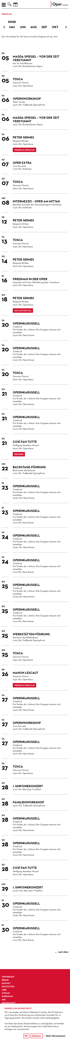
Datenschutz (8, 1003)
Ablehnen (36, 1036)
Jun (23, 27)
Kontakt (6, 983)
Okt (55, 27)
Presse (5, 980)
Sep (44, 27)
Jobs (4, 990)
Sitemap (6, 993)
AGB (3, 1000)
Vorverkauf (8, 977)
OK (26, 1036)
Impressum (7, 996)
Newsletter (8, 987)
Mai (12, 27)
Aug (33, 27)
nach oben (62, 952)
